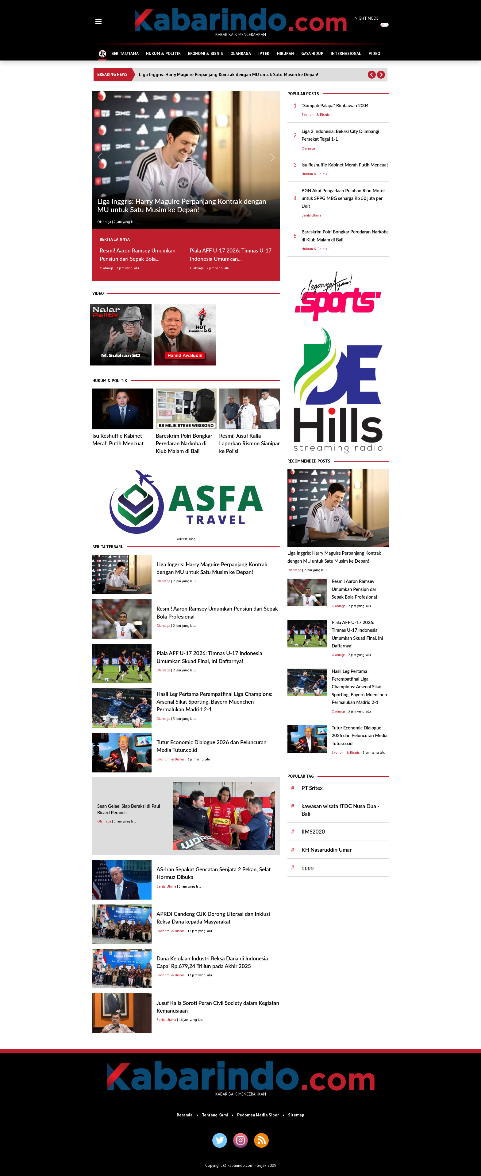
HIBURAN (285, 53)
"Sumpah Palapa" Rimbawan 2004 (335, 105)
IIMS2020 (313, 831)
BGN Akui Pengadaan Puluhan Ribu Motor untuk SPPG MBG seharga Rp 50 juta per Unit (343, 198)
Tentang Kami (215, 1115)
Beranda (185, 1115)
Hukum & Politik (314, 173)
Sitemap (296, 1115)
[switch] (384, 25)
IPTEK (263, 53)
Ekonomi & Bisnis (170, 759)
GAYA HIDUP (312, 53)
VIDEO (374, 53)
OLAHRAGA (240, 53)
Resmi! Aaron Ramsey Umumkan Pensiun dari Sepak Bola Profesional (354, 589)
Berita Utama (166, 886)
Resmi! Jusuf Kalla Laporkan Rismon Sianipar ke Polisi (249, 443)
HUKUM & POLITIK (163, 53)
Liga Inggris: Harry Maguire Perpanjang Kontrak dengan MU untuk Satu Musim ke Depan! (228, 74)
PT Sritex (312, 788)
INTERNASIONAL (346, 53)
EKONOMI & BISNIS (205, 53)
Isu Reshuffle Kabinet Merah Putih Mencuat (345, 164)
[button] (98, 21)
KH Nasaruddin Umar (327, 849)
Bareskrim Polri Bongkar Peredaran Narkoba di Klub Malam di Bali (184, 443)
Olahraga (104, 221)
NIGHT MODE (367, 18)
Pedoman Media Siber (258, 1115)
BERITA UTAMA (125, 53)
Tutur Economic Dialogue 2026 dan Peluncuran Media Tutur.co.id (359, 735)
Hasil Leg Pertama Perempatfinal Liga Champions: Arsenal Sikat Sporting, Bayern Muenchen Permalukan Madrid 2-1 (214, 702)
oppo (308, 867)
